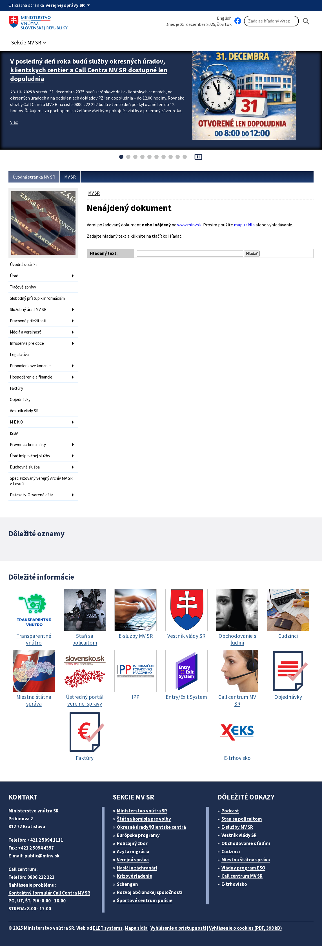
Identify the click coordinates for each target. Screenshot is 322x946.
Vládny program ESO (243, 868)
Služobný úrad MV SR (28, 309)
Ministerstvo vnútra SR (142, 811)
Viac (14, 122)
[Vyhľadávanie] (271, 21)
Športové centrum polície (144, 900)
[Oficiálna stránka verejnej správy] (69, 5)
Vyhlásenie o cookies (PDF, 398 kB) (245, 928)
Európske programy (138, 835)
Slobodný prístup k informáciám (37, 298)
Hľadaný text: (103, 253)
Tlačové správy (23, 287)
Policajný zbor (132, 843)
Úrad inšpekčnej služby (30, 455)
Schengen (127, 884)
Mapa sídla (136, 928)
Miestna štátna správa (245, 860)
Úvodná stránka (23, 264)
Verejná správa (133, 860)
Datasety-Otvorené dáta (31, 494)
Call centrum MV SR (242, 876)
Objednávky (20, 399)
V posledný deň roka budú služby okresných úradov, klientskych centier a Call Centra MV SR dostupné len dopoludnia (88, 70)
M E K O (16, 422)
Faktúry (16, 388)
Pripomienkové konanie (30, 365)
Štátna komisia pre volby (144, 819)
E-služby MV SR (237, 827)
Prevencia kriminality (28, 444)
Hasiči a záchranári (137, 868)
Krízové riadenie (134, 876)
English (224, 18)
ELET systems (108, 928)
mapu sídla (244, 225)
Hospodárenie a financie (31, 377)
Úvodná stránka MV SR (34, 177)
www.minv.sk (189, 225)
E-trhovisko (234, 884)
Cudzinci (230, 851)
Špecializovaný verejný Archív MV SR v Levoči (41, 481)
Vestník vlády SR (24, 410)
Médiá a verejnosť (25, 332)
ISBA (14, 433)
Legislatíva (19, 354)
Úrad (14, 275)
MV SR (70, 177)
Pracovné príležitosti (28, 320)
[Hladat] (306, 21)
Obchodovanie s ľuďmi (245, 843)
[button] (29, 41)
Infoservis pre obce (27, 343)
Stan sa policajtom (241, 819)
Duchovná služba (25, 467)
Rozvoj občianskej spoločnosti (150, 892)
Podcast (230, 811)
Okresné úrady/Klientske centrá (151, 827)
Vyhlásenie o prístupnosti (178, 928)
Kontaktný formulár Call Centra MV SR (49, 893)
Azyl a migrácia (133, 851)
